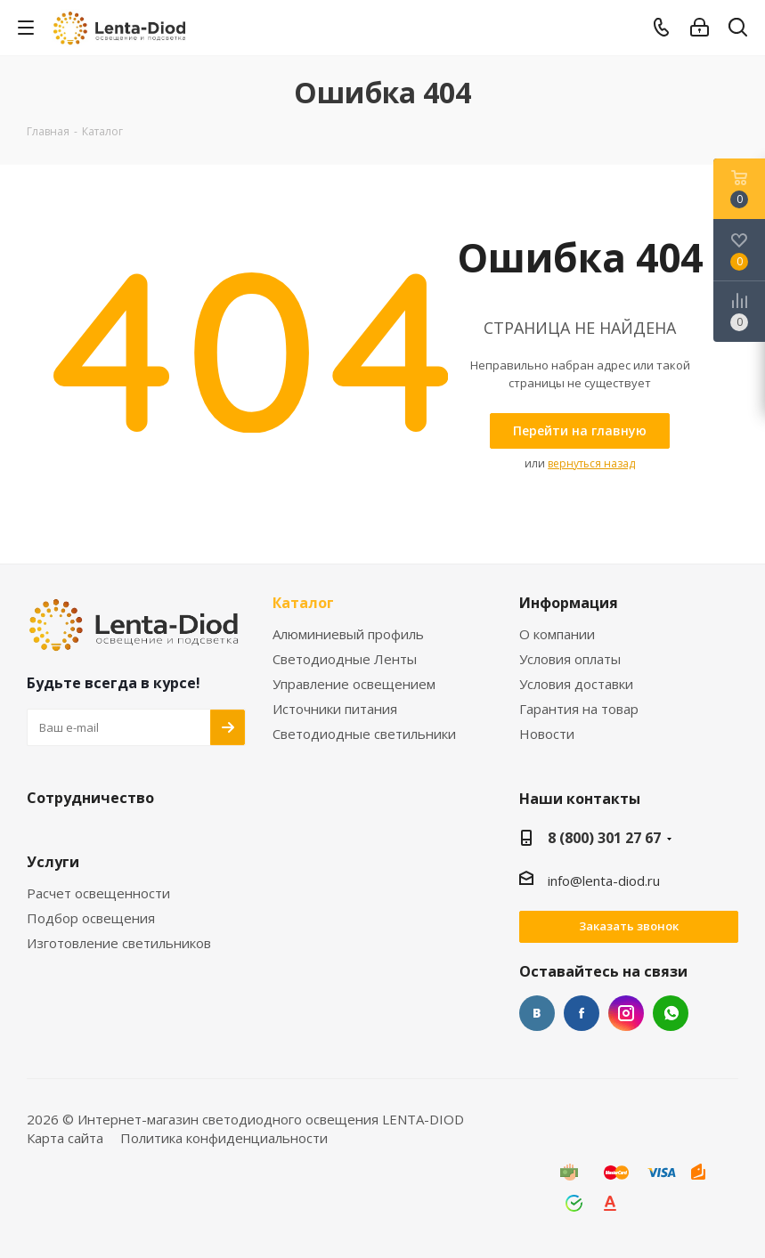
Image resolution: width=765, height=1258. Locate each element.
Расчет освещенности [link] (98, 893)
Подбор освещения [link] (91, 918)
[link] (121, 27)
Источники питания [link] (335, 709)
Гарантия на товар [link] (579, 709)
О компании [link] (557, 634)
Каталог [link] (303, 604)
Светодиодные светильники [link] (364, 734)
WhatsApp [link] (670, 1013)
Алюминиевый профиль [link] (348, 634)
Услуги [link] (53, 863)
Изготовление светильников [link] (119, 943)
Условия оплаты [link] (570, 659)
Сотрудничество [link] (90, 799)
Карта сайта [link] (65, 1138)
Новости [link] (546, 734)
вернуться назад (591, 463)
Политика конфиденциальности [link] (224, 1138)
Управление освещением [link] (354, 684)
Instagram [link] (626, 1013)
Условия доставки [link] (576, 684)
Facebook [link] (581, 1013)
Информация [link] (568, 604)
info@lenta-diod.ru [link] (604, 880)
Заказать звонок (629, 926)
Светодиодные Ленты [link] (345, 659)
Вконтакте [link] (537, 1013)
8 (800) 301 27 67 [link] (604, 838)
